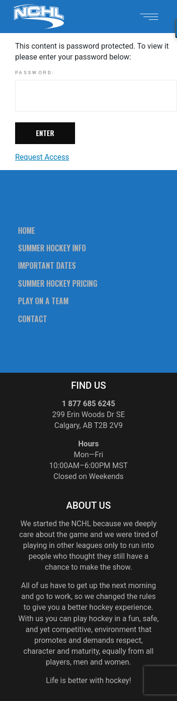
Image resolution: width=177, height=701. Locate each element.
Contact (32, 319)
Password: (96, 90)
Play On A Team (43, 301)
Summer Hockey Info (52, 248)
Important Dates (47, 265)
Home (26, 230)
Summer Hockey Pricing (57, 283)
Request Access (42, 157)
